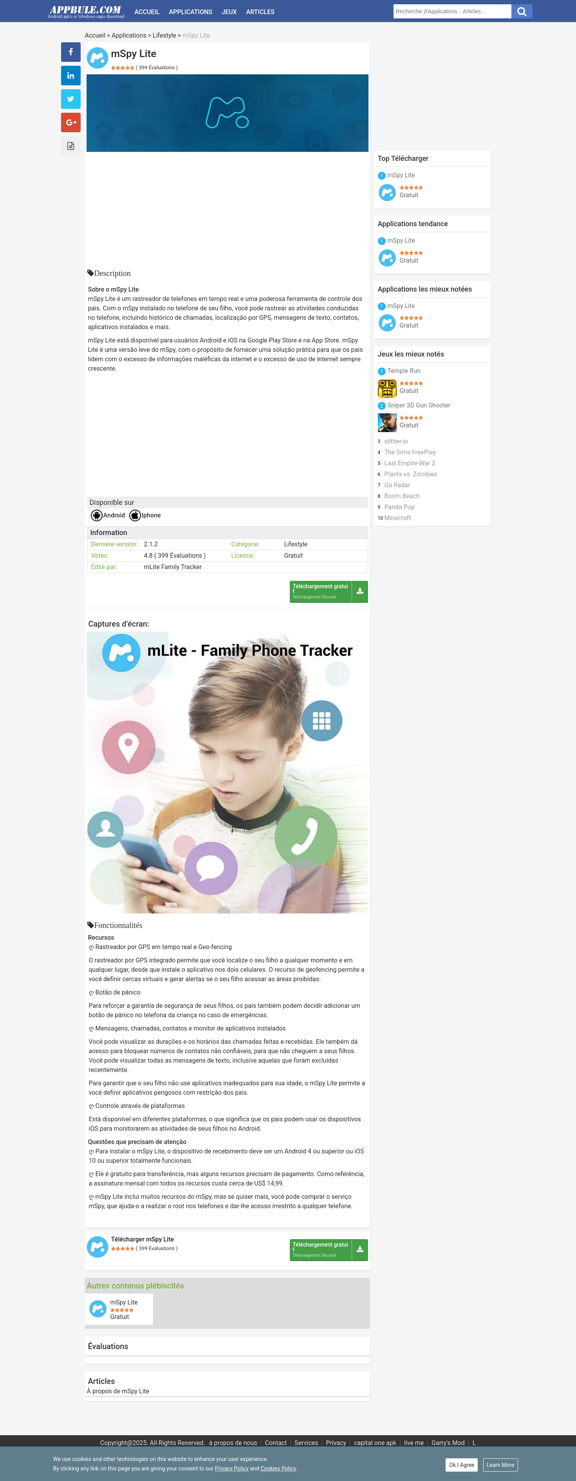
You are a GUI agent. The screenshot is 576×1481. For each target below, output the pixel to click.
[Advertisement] (227, 210)
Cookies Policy (278, 1468)
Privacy (336, 1443)
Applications (191, 12)
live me (414, 1443)
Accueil (147, 12)
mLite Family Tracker (173, 567)
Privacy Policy (232, 1468)
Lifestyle (164, 35)
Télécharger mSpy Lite (142, 1239)
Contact (276, 1443)
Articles (260, 12)
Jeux (229, 12)
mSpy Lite (124, 1302)
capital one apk (375, 1443)
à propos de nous (233, 1443)
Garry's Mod (448, 1443)
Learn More (501, 1465)
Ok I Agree (461, 1465)
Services (306, 1443)
